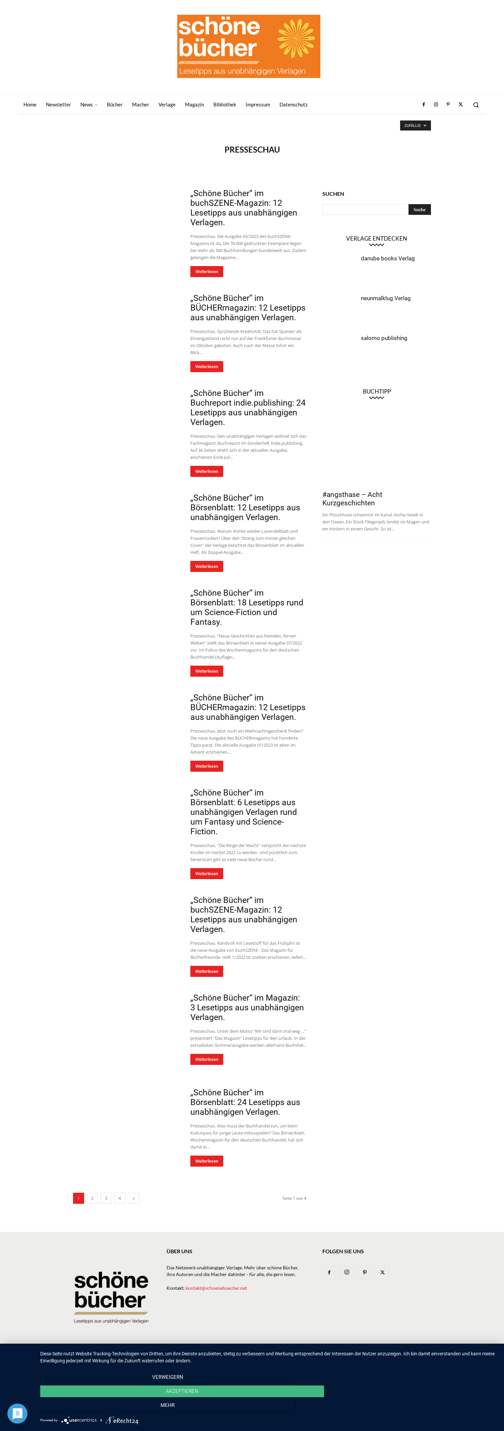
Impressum (384, 1356)
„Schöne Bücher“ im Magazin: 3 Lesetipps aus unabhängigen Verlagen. (247, 1007)
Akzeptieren (268, 1408)
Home (182, 1356)
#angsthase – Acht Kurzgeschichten (352, 499)
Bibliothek (354, 1356)
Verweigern (108, 1408)
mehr (429, 1408)
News (233, 1356)
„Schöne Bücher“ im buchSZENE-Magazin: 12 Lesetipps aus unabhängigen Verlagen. (243, 207)
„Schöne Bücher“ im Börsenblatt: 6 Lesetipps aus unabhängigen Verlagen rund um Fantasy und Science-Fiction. (243, 812)
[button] (475, 104)
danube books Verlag (388, 258)
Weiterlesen (206, 271)
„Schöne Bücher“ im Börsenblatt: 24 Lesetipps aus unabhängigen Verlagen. (245, 1102)
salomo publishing (384, 338)
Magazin (326, 1356)
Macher (301, 1356)
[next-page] (133, 1198)
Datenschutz (416, 1356)
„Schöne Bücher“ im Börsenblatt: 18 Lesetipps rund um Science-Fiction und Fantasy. (246, 607)
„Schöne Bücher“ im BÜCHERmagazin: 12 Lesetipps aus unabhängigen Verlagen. (248, 307)
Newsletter (207, 1356)
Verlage (277, 1356)
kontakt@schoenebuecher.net (216, 1288)
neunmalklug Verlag (386, 298)
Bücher (253, 1356)
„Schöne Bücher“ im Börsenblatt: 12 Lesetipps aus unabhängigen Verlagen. (245, 507)
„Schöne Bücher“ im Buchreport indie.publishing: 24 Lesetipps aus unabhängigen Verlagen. (248, 407)
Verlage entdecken (376, 238)
